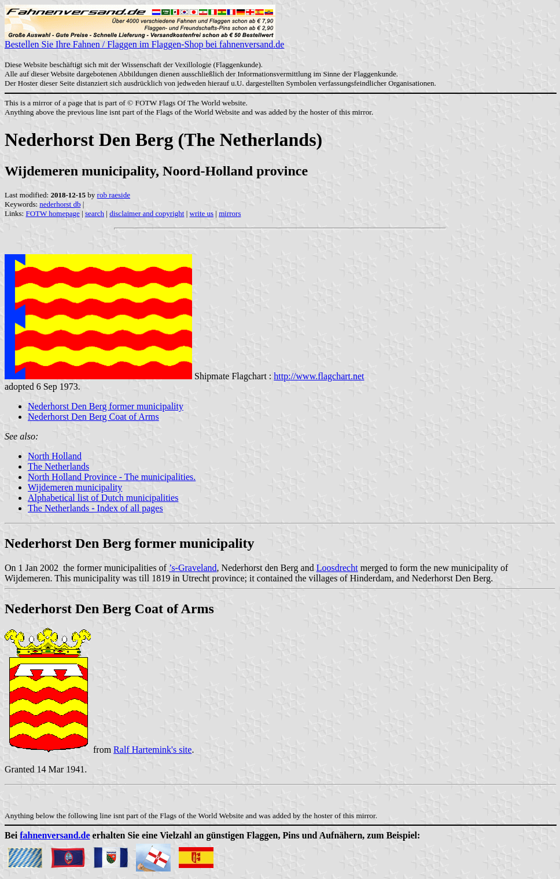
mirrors (230, 213)
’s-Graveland (193, 568)
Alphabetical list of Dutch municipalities (103, 498)
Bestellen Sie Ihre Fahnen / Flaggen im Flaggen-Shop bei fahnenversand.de (144, 40)
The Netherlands (58, 466)
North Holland (55, 456)
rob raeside (113, 195)
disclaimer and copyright (146, 213)
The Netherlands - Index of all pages (95, 508)
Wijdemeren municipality (75, 487)
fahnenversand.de (55, 835)
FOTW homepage (52, 213)
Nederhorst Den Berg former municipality (105, 406)
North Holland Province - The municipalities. (112, 477)
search (94, 213)
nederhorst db (59, 204)
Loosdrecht (337, 568)
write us (202, 213)
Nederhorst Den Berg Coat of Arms (93, 417)
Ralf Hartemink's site (152, 750)
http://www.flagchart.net (319, 376)
